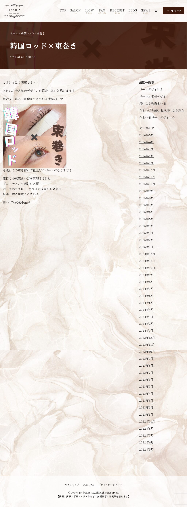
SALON (75, 11)
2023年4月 (146, 402)
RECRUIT (117, 11)
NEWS (145, 11)
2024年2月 (146, 331)
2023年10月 (147, 360)
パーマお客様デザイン (154, 97)
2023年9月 (146, 367)
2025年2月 (146, 247)
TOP (63, 10)
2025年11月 (147, 183)
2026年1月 (146, 169)
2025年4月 (146, 233)
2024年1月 (146, 339)
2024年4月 (146, 317)
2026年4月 (146, 148)
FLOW (89, 11)
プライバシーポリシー (110, 484)
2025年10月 (147, 190)
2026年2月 (146, 162)
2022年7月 (146, 445)
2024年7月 (146, 296)
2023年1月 (146, 423)
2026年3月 (146, 155)
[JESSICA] (14, 10)
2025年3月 (146, 239)
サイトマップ (72, 484)
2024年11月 (147, 268)
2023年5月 (146, 395)
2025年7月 (146, 211)
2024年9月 (146, 282)
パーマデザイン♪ (151, 89)
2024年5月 (146, 310)
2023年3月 (146, 409)
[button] (156, 10)
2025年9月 (146, 197)
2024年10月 (147, 275)
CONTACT (174, 11)
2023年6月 (146, 388)
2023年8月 (146, 374)
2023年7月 (146, 381)
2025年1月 (146, 254)
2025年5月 (146, 225)
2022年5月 (146, 459)
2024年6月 (146, 303)
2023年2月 (146, 416)
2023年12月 (147, 345)
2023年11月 (147, 353)
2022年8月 (146, 437)
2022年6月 (146, 451)
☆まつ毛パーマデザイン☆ (157, 123)
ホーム (14, 33)
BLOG (132, 11)
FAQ (102, 11)
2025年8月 (146, 204)
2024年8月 (146, 289)
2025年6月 (146, 218)
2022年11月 (147, 430)
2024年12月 (147, 261)
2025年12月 (147, 176)
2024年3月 (146, 324)
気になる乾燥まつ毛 (152, 103)
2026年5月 (146, 141)
